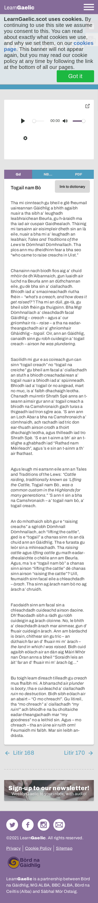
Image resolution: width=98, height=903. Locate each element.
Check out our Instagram (43, 825)
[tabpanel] (49, 462)
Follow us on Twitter (12, 825)
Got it (75, 76)
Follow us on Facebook (28, 825)
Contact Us (59, 825)
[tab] (18, 174)
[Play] (23, 121)
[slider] (38, 121)
